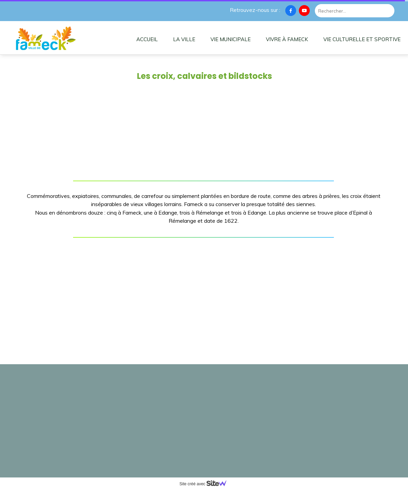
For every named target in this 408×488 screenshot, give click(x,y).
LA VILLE (184, 39)
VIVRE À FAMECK (287, 39)
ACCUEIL (147, 39)
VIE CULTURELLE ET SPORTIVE (362, 39)
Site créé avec (206, 484)
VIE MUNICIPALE (230, 39)
